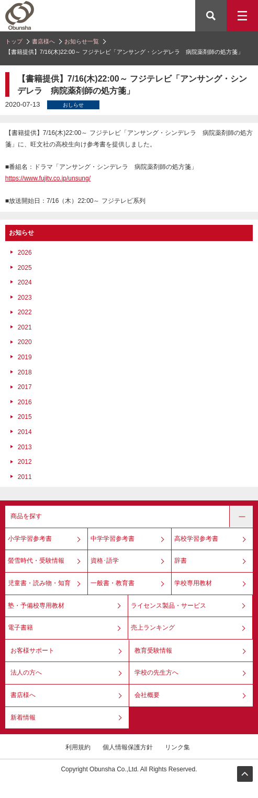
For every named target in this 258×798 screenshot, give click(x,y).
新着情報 (23, 717)
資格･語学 (105, 560)
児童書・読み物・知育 (39, 583)
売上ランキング (153, 627)
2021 (25, 327)
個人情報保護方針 (128, 747)
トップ (14, 41)
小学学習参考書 (30, 538)
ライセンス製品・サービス (168, 605)
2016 (25, 402)
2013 (25, 447)
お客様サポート (32, 650)
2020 (25, 342)
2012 (25, 461)
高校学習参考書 (196, 538)
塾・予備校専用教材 (36, 605)
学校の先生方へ (156, 672)
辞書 (180, 560)
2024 (25, 282)
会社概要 (147, 695)
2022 (25, 312)
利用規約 (78, 747)
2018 (25, 372)
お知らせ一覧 (81, 41)
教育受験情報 (153, 650)
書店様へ (43, 41)
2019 (25, 357)
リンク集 (177, 747)
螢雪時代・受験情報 (36, 560)
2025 (25, 267)
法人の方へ (26, 672)
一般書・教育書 (112, 583)
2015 (25, 416)
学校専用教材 (193, 583)
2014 (25, 432)
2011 (25, 477)
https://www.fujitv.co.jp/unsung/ (48, 178)
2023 (25, 297)
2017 (25, 387)
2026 (25, 252)
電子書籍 (20, 627)
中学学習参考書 (112, 538)
